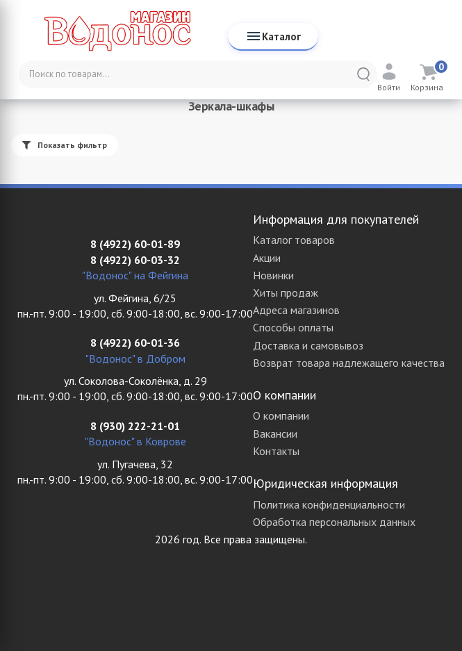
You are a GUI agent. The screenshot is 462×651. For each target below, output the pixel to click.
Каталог (273, 36)
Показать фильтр (64, 145)
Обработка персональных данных (334, 522)
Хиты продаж (285, 292)
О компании (281, 415)
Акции (267, 258)
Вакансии (275, 433)
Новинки (273, 275)
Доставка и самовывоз (308, 345)
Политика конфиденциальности (329, 504)
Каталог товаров (294, 240)
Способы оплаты (293, 327)
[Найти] (363, 74)
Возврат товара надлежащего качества (349, 363)
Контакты (276, 451)
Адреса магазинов (296, 310)
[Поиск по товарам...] (198, 74)
